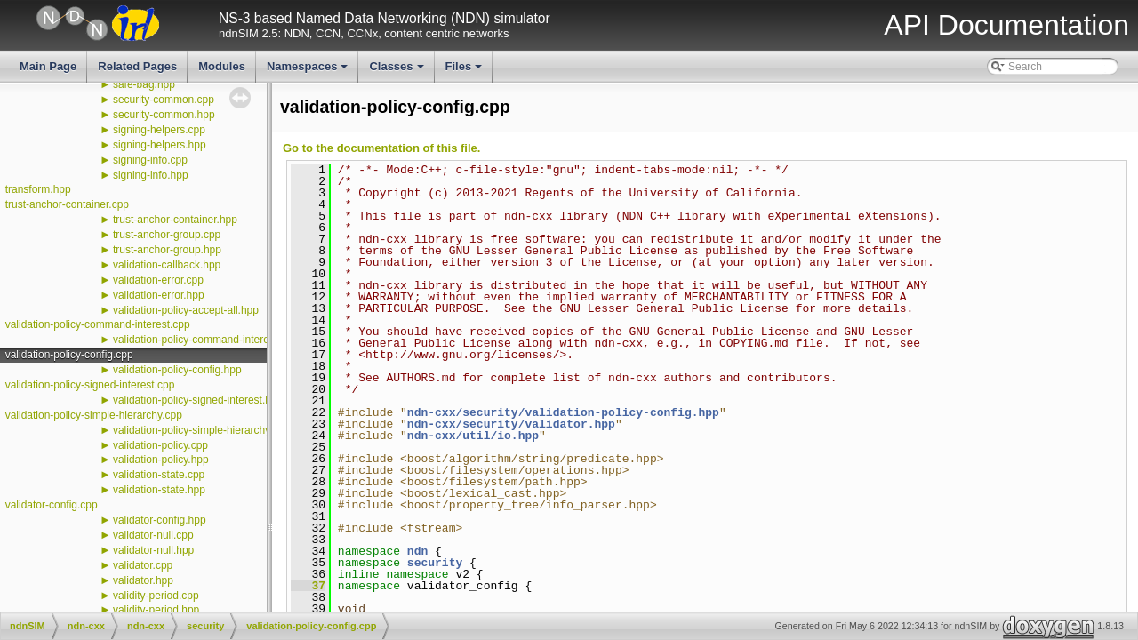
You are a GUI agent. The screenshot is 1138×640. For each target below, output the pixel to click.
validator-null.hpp (153, 550)
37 (308, 586)
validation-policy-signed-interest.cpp (90, 385)
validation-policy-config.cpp (69, 354)
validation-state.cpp (158, 474)
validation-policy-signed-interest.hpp (198, 400)
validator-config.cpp (51, 505)
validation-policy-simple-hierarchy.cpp (93, 415)
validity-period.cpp (156, 595)
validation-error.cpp (158, 280)
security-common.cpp (163, 99)
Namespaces (309, 71)
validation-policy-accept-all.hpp (186, 310)
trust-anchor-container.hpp (175, 219)
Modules (221, 66)
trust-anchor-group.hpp (167, 250)
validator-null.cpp (153, 535)
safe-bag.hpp (144, 84)
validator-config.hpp (159, 520)
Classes (397, 71)
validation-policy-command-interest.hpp (206, 339)
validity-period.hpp (156, 610)
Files (465, 71)
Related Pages (137, 66)
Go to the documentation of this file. (381, 148)
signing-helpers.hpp (159, 145)
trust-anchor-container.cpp (67, 204)
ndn (417, 551)
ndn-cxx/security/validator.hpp (511, 424)
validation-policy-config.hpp (177, 370)
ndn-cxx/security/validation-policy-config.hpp (563, 412)
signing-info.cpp (150, 160)
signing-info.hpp (150, 175)
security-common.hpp (164, 114)
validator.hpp (143, 580)
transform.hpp (38, 189)
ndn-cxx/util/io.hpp (473, 436)
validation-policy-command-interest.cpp (97, 324)
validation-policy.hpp (161, 459)
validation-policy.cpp (160, 445)
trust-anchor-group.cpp (166, 234)
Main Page (48, 66)
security (434, 563)
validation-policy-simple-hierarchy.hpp (202, 430)
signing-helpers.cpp (159, 130)
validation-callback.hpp (166, 265)
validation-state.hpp (159, 490)
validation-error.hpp (158, 295)
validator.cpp (142, 565)
